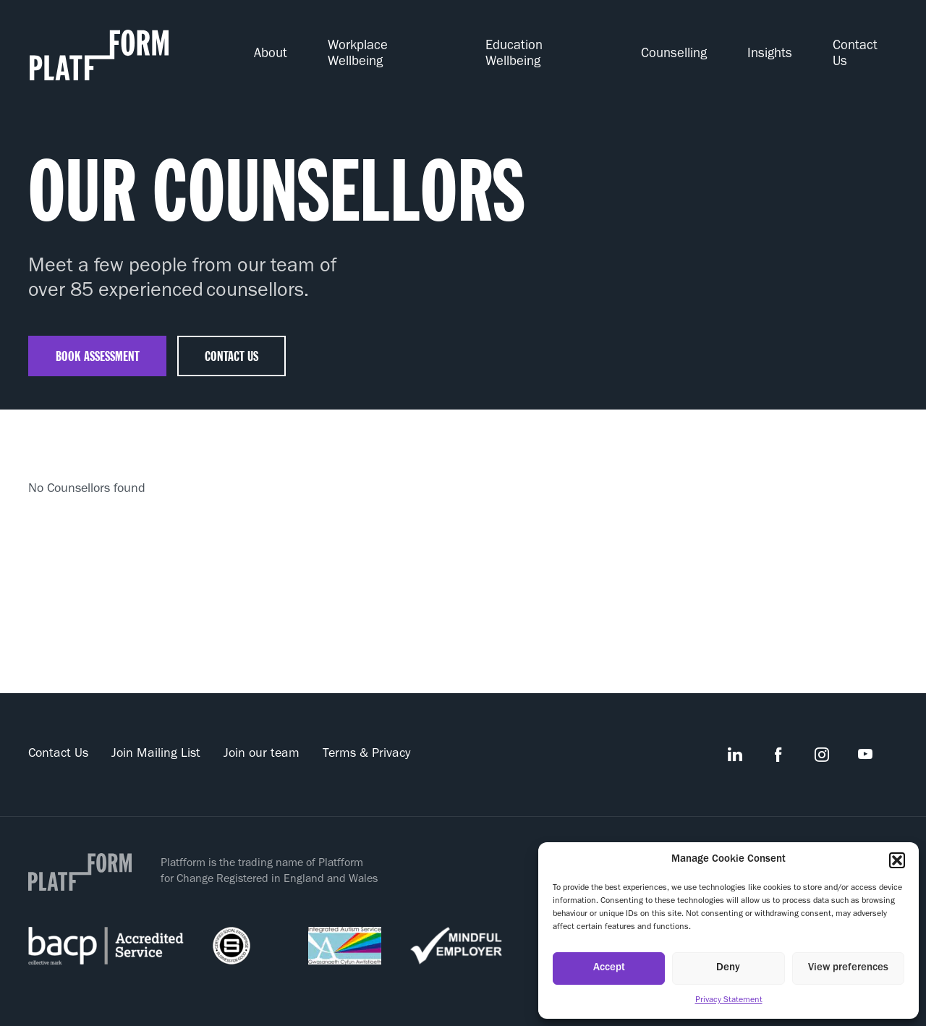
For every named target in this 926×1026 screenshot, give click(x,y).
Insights (781, 49)
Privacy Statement (729, 1000)
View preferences (848, 968)
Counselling (693, 49)
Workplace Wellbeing (422, 49)
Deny (728, 968)
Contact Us (868, 49)
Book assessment (99, 345)
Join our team (262, 743)
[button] (897, 860)
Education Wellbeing (570, 49)
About (313, 49)
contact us (236, 345)
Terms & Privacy (366, 743)
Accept (609, 968)
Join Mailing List (155, 743)
